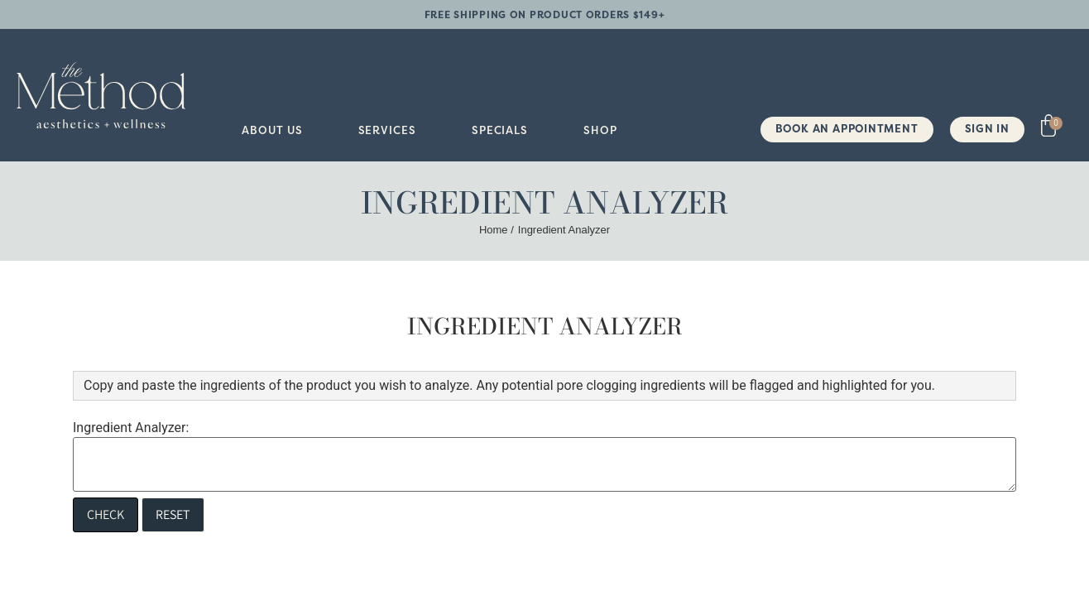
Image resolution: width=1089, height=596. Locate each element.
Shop (600, 130)
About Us (272, 130)
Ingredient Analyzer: (131, 428)
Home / (496, 229)
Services (387, 130)
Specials (500, 130)
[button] (271, 130)
